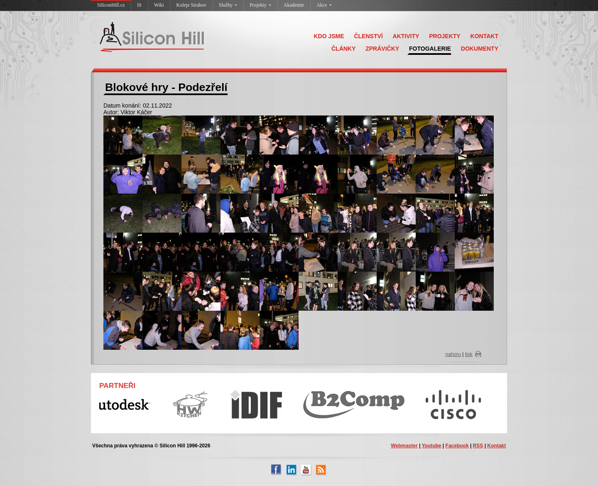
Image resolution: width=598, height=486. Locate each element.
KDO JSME (329, 36)
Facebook (457, 446)
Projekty (260, 5)
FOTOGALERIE (430, 48)
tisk (469, 354)
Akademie (294, 5)
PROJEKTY (444, 36)
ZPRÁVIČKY (382, 48)
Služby (228, 5)
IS (139, 5)
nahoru (453, 354)
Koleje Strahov (191, 5)
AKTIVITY (406, 36)
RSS (478, 446)
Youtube (431, 446)
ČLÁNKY (343, 48)
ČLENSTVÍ (368, 36)
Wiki (159, 5)
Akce (323, 5)
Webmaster (404, 446)
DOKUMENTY (479, 48)
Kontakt (496, 446)
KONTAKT (484, 36)
